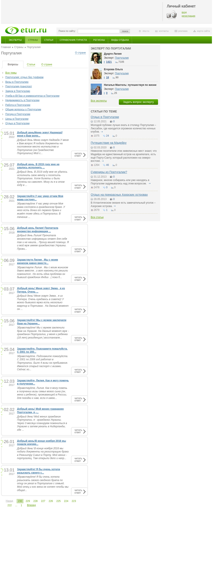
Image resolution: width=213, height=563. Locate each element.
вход (184, 12)
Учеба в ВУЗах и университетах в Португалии (32, 95)
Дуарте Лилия (113, 53)
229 (28, 501)
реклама (182, 31)
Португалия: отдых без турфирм (24, 77)
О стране (80, 52)
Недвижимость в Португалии (22, 100)
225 (58, 501)
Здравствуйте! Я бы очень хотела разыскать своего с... (38, 471)
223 (74, 501)
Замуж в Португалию (17, 91)
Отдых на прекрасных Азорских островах (119, 194)
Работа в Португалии (17, 105)
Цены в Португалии (16, 118)
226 (51, 501)
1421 (109, 61)
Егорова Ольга (113, 69)
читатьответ (78, 154)
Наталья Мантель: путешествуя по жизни (130, 84)
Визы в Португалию (17, 81)
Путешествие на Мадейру (109, 142)
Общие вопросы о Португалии (23, 109)
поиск (125, 31)
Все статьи (97, 217)
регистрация (188, 16)
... (16, 505)
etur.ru (145, 31)
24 (107, 135)
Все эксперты (99, 100)
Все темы (11, 72)
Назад (9, 500)
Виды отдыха (120, 40)
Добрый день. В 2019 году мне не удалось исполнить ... (38, 166)
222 (9, 505)
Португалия (122, 57)
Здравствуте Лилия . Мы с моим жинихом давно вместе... (37, 261)
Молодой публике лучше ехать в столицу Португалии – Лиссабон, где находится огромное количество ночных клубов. (123, 128)
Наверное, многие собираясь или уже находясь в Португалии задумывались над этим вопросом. (120, 182)
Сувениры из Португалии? (109, 172)
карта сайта (203, 31)
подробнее (101, 132)
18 (107, 77)
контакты (164, 31)
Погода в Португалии (17, 114)
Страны (33, 40)
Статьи (48, 40)
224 (66, 501)
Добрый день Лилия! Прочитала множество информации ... (37, 229)
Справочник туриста (73, 40)
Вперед (31, 505)
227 (43, 501)
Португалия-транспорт (18, 86)
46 (107, 164)
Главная (6, 47)
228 (35, 501)
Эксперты (15, 40)
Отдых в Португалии (17, 123)
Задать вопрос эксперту (138, 102)
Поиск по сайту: (67, 31)
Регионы (99, 40)
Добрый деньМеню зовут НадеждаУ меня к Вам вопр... (40, 134)
